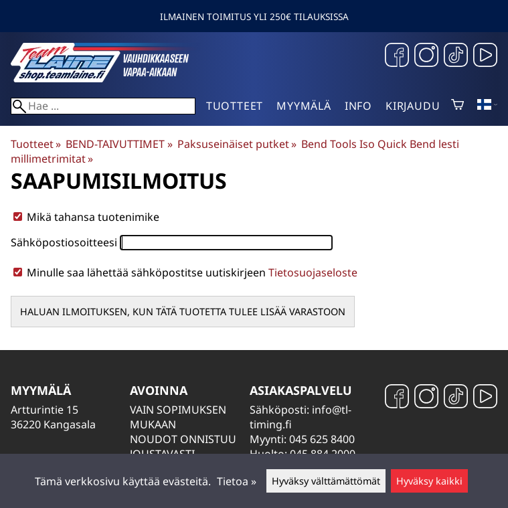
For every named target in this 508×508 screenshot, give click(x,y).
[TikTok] (456, 56)
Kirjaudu (413, 105)
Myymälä (303, 105)
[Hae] (103, 106)
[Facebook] (397, 56)
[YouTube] (485, 56)
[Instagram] (426, 56)
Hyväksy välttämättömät (326, 481)
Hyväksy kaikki (429, 481)
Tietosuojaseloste (312, 272)
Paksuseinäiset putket (237, 144)
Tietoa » (236, 481)
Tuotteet (234, 105)
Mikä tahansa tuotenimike (86, 216)
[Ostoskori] (457, 105)
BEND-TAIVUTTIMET (119, 144)
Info (358, 105)
